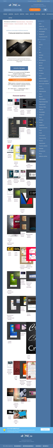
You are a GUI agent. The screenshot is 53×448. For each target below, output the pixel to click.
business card (16, 86)
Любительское (42, 91)
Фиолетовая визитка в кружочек (22, 158)
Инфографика (42, 99)
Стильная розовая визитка (22, 130)
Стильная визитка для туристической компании (10, 241)
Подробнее (45, 429)
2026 (40, 23)
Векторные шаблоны (28, 446)
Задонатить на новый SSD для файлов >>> (20, 80)
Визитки (22, 14)
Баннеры (41, 55)
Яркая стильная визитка (10, 156)
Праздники (41, 34)
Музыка (41, 96)
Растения (41, 120)
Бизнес (40, 57)
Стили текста (42, 135)
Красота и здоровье (43, 81)
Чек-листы (45, 446)
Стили (40, 132)
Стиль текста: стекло (9, 417)
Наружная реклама (43, 101)
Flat (40, 47)
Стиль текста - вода (16, 378)
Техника (41, 140)
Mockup (41, 44)
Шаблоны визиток (23, 30)
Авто (40, 52)
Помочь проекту (35, 9)
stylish (12, 84)
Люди (40, 94)
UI (39, 49)
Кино (40, 75)
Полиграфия (42, 31)
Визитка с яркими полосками (22, 309)
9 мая (25, 23)
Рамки (27, 14)
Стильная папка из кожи (22, 211)
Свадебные (41, 125)
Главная (4, 1)
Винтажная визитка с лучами (22, 235)
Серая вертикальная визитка (29, 166)
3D (39, 42)
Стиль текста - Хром (28, 357)
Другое (40, 65)
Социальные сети (43, 36)
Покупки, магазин (43, 145)
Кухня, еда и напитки (44, 83)
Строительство (42, 138)
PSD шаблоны (17, 446)
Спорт (40, 130)
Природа (41, 148)
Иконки (41, 70)
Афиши (43, 14)
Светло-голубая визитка (16, 309)
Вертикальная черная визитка (29, 236)
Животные (41, 68)
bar (15, 84)
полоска (23, 83)
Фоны (40, 153)
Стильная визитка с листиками (9, 109)
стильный (18, 83)
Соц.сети (16, 14)
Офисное (41, 109)
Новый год (41, 26)
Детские (41, 62)
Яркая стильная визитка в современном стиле (29, 265)
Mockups (32, 14)
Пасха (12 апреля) (18, 23)
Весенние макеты (20, 21)
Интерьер (41, 73)
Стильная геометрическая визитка (23, 267)
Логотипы (37, 14)
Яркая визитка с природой (22, 180)
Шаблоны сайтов (43, 29)
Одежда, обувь (42, 107)
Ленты (40, 86)
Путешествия (42, 151)
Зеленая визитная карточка (16, 282)
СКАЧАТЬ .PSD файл (19, 68)
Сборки (40, 122)
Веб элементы (42, 60)
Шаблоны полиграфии (12, 30)
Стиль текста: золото (9, 254)
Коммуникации (42, 78)
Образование (42, 104)
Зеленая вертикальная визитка (10, 292)
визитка (13, 83)
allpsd (27, 88)
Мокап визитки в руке (16, 422)
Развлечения (42, 143)
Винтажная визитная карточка (9, 399)
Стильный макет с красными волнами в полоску (16, 232)
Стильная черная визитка (29, 112)
